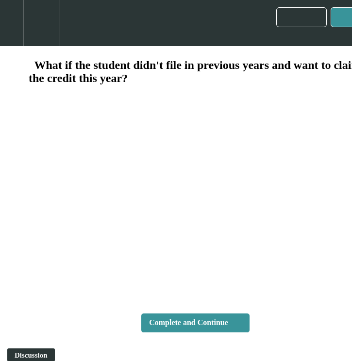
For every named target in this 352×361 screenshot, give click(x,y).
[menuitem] (41, 23)
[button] (11, 23)
